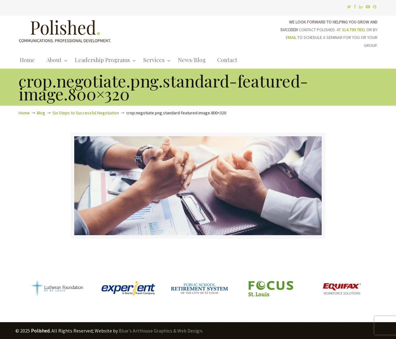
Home (24, 113)
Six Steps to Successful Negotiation (86, 113)
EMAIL (291, 37)
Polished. (65, 30)
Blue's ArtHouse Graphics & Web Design (160, 331)
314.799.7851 (353, 29)
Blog (41, 113)
